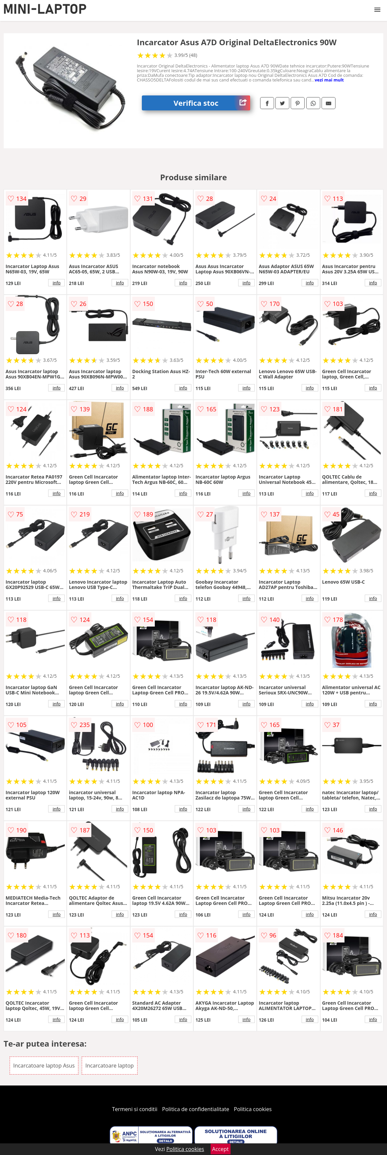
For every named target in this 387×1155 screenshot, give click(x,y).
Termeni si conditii (134, 1109)
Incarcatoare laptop (109, 1065)
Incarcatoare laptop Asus (44, 1065)
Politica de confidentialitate (195, 1109)
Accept (220, 1149)
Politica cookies (253, 1109)
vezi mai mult (329, 80)
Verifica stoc (212, 102)
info (56, 283)
